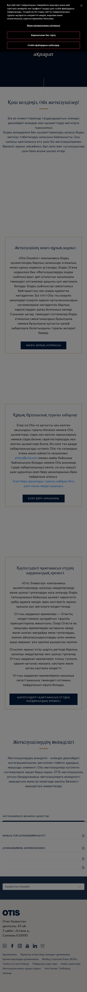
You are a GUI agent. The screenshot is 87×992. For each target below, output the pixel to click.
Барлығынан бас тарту (43, 34)
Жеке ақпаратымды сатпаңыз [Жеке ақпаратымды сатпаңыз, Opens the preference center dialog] (43, 25)
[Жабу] (81, 5)
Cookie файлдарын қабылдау (43, 44)
